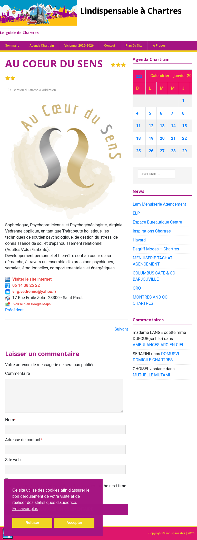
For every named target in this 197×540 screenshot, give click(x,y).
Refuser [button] (32, 523)
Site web (13, 459)
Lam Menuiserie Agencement (159, 204)
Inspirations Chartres (152, 231)
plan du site (133, 45)
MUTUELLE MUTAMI (151, 375)
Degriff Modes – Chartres (156, 249)
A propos (159, 45)
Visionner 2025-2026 (79, 45)
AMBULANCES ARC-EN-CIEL (158, 344)
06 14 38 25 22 (22, 285)
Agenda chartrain (41, 45)
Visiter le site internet (28, 279)
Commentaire (17, 373)
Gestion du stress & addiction (34, 90)
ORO (137, 288)
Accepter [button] (74, 523)
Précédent (14, 310)
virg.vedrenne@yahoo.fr (30, 291)
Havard (139, 240)
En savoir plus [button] (25, 508)
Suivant (121, 329)
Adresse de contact (23, 439)
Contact (109, 45)
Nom (9, 419)
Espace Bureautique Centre (157, 222)
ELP (136, 213)
